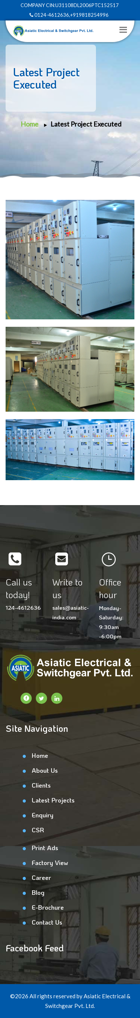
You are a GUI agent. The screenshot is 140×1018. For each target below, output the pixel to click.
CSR (38, 830)
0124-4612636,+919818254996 (69, 15)
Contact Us (47, 922)
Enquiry (42, 815)
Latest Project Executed (85, 124)
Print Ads (45, 847)
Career (41, 877)
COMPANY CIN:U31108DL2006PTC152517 (69, 5)
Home (29, 124)
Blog (38, 892)
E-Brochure (48, 907)
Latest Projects (53, 800)
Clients (41, 785)
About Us (45, 770)
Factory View (50, 862)
